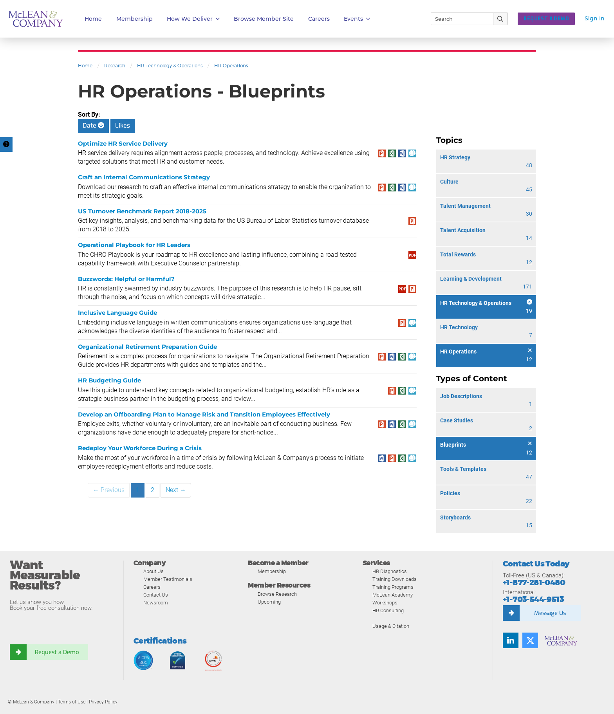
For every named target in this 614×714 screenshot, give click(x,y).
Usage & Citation (390, 626)
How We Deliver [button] (193, 19)
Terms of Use (71, 702)
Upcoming (269, 602)
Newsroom (155, 603)
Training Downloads (394, 579)
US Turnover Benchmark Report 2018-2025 (142, 211)
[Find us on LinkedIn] (510, 640)
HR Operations (231, 66)
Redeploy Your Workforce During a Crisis (140, 448)
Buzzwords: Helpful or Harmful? (126, 279)
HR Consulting (388, 610)
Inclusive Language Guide (117, 312)
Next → (176, 490)
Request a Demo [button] (546, 19)
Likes (122, 125)
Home (93, 18)
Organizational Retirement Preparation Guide (147, 346)
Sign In (595, 18)
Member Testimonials (167, 579)
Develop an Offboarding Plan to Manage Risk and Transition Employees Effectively (204, 414)
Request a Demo (56, 652)
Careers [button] (319, 18)
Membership (134, 18)
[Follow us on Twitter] (530, 640)
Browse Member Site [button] (264, 18)
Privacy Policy (103, 702)
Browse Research (277, 594)
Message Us (549, 613)
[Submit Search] (500, 19)
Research (114, 66)
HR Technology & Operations (169, 66)
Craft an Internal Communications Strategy (144, 177)
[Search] (458, 19)
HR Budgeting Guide (109, 380)
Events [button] (357, 19)
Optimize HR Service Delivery (123, 143)
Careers (152, 587)
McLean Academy (392, 595)
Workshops (384, 603)
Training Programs (393, 587)
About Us (153, 571)
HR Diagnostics (389, 571)
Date (93, 125)
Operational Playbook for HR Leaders (134, 245)
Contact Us (155, 595)
